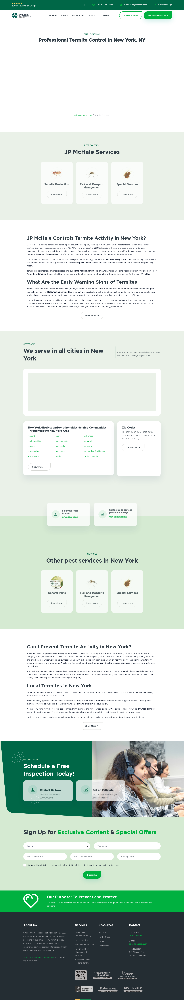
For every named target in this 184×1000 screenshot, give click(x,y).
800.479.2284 (135, 936)
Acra (58, 436)
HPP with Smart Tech (84, 944)
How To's (92, 15)
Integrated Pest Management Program (82, 952)
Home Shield (78, 15)
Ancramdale (33, 451)
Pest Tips (102, 932)
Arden (59, 456)
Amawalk (88, 441)
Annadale (60, 451)
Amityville (60, 446)
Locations (76, 115)
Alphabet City (34, 441)
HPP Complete (81, 940)
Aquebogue (33, 456)
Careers (105, 15)
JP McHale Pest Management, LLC (39, 957)
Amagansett (61, 441)
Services (52, 15)
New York (88, 115)
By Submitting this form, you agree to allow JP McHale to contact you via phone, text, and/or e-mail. (71, 865)
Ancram (88, 446)
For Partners (104, 937)
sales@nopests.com (138, 944)
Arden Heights (91, 456)
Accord (31, 436)
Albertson (88, 436)
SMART (64, 15)
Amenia (31, 446)
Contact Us (103, 946)
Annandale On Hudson (94, 451)
